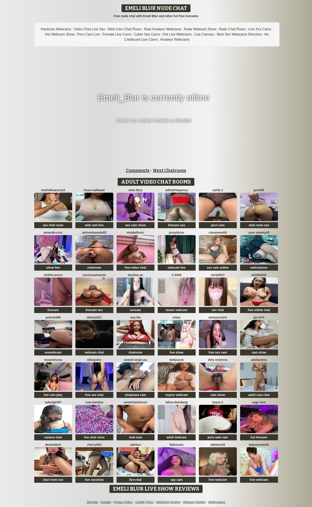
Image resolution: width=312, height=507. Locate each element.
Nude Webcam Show (200, 29)
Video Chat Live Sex (89, 29)
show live (53, 267)
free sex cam (218, 352)
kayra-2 (217, 402)
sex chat (218, 310)
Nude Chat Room (232, 29)
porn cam (217, 225)
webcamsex (259, 267)
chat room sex (259, 225)
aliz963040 (258, 275)
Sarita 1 (217, 190)
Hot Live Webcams (177, 34)
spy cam (177, 479)
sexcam (135, 310)
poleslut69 (53, 317)
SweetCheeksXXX (135, 402)
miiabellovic (135, 232)
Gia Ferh (259, 317)
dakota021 (94, 317)
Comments (138, 170)
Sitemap (92, 502)
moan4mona (53, 360)
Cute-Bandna (94, 402)
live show (176, 352)
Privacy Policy (123, 502)
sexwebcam (53, 352)
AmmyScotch (217, 317)
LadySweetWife (259, 444)
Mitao (176, 317)
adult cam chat (259, 395)
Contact (106, 502)
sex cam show (135, 225)
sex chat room (53, 225)
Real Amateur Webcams (162, 29)
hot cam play (53, 395)
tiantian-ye (135, 275)
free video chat (135, 267)
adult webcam (177, 437)
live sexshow (94, 479)
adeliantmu (259, 360)
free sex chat (94, 395)
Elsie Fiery (135, 190)
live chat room (94, 437)
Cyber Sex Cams (147, 34)
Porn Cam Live (88, 34)
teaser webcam (176, 310)
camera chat (53, 437)
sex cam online (218, 267)
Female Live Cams (116, 34)
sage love (259, 402)
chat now (135, 437)
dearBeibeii (53, 444)
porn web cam (218, 437)
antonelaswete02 (94, 232)
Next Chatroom (169, 170)
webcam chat (94, 352)
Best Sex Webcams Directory (239, 34)
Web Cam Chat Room (124, 29)
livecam (52, 310)
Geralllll (259, 190)
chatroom (94, 267)
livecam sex (176, 225)
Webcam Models (194, 502)
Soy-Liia (135, 317)
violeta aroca (53, 275)
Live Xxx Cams (259, 29)
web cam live (94, 225)
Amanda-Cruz (53, 232)
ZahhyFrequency (176, 190)
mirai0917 (218, 275)
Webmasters (216, 502)
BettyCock (176, 360)
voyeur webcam (176, 395)
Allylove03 (218, 444)
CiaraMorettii (218, 232)
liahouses (177, 444)
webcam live (177, 267)
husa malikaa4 (94, 190)
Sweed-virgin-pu (135, 360)
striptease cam (135, 395)
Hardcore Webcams (56, 29)
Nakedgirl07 (53, 402)
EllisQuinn (94, 360)
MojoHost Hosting (168, 502)
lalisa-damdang (177, 402)
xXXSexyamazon (94, 275)
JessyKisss (176, 232)
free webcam (218, 479)
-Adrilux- (135, 444)
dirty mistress (218, 360)
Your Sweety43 (259, 232)
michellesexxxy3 (53, 190)
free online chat (259, 310)
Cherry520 (94, 444)
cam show (259, 352)
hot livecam (258, 437)
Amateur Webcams (175, 39)
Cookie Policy (144, 502)
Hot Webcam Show (60, 34)
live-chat (135, 479)
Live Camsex (204, 34)
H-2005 (176, 275)
